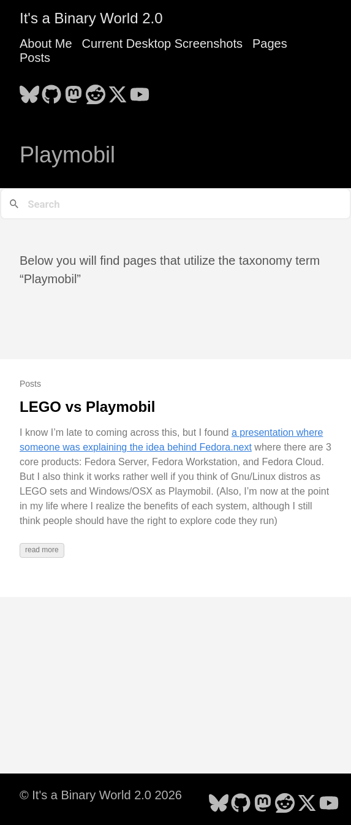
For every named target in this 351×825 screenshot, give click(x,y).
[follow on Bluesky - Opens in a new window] (29, 91)
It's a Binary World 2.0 (91, 18)
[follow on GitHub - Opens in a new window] (51, 91)
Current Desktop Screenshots (162, 43)
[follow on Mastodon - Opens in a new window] (73, 91)
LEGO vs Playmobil (87, 406)
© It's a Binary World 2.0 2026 (101, 795)
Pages (269, 43)
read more (42, 550)
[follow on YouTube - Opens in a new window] (139, 91)
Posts (35, 57)
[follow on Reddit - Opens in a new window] (95, 91)
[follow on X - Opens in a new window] (117, 91)
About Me (46, 43)
